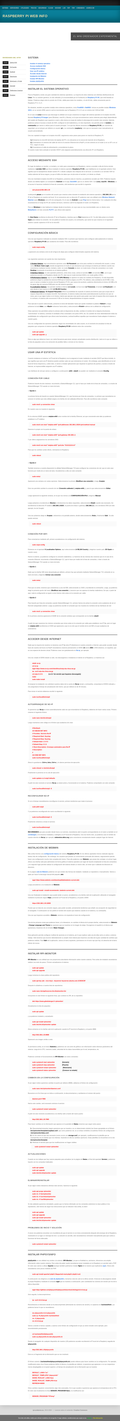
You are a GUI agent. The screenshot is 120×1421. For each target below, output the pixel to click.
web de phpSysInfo (57, 1279)
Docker (58, 8)
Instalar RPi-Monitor (37, 79)
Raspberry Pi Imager (41, 117)
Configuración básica (37, 68)
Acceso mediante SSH (38, 66)
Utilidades (25, 8)
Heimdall (12, 86)
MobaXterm (32, 210)
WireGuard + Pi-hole (16, 81)
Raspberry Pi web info (25, 16)
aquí (104, 1266)
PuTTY (51, 210)
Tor (73, 8)
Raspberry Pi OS (93, 97)
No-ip (78, 650)
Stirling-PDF (13, 62)
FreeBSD (80, 107)
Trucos (33, 8)
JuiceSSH (73, 181)
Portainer (12, 95)
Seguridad (42, 8)
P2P (68, 8)
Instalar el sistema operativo (40, 63)
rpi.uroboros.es (38, 1410)
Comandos (80, 8)
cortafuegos (32, 834)
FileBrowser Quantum (16, 90)
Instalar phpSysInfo (37, 81)
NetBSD (88, 107)
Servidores (14, 8)
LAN (64, 8)
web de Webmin (42, 872)
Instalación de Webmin (38, 76)
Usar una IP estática (37, 71)
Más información (98, 1418)
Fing (84, 200)
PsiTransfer (13, 67)
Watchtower (13, 76)
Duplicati (12, 72)
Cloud (50, 8)
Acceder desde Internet (38, 73)
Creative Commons (80, 1410)
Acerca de (90, 8)
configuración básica (51, 854)
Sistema (5, 8)
